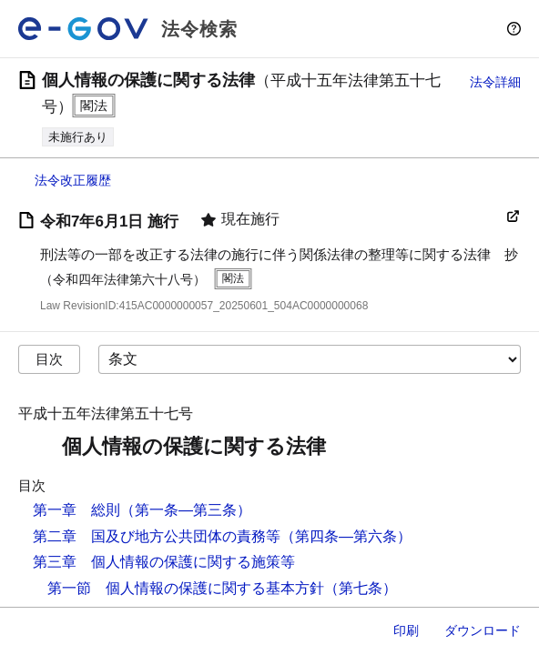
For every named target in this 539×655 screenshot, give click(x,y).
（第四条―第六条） (346, 536)
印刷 (406, 630)
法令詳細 (495, 82)
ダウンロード (482, 630)
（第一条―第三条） (185, 510)
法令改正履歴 (73, 180)
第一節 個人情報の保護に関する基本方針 (185, 588)
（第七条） (360, 588)
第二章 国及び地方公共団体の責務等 (156, 536)
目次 (49, 359)
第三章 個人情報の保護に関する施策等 (164, 561)
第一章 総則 (76, 510)
